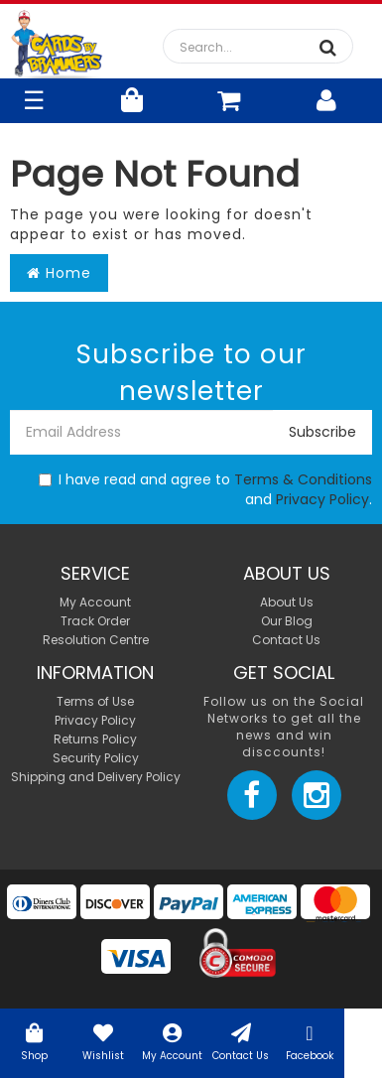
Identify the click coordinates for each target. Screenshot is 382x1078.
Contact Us (240, 1040)
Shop (34, 1040)
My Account (172, 1040)
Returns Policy (95, 739)
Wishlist (102, 1040)
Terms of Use (95, 701)
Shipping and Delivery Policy (96, 776)
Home (59, 273)
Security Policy (96, 757)
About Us (287, 602)
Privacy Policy (322, 499)
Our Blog (287, 620)
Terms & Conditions (303, 479)
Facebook (309, 1040)
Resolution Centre (96, 639)
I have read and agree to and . (205, 489)
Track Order (95, 620)
